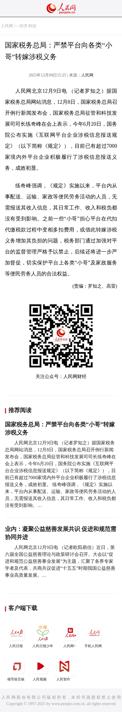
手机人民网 (94, 635)
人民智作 (64, 668)
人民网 (7, 26)
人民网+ (70, 635)
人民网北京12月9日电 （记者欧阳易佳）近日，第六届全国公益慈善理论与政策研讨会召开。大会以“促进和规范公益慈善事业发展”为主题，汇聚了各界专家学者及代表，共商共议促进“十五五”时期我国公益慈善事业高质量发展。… (60, 561)
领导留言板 (17, 668)
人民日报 (17, 635)
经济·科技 (28, 26)
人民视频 (40, 668)
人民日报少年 (42, 635)
